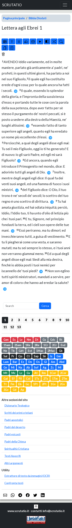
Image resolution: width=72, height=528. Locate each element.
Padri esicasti (12, 434)
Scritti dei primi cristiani (18, 412)
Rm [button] (44, 373)
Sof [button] (36, 367)
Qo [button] (20, 356)
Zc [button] (52, 367)
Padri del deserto (14, 427)
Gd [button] (14, 389)
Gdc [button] (52, 339)
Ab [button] (28, 367)
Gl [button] (45, 362)
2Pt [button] (44, 384)
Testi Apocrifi (12, 456)
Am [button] (53, 362)
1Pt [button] (35, 384)
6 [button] (39, 320)
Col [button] (28, 378)
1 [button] (5, 320)
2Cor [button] (63, 373)
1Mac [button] (39, 350)
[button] (36, 506)
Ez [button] (22, 362)
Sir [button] (44, 356)
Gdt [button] (21, 350)
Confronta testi (13, 483)
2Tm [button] (64, 378)
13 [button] (19, 327)
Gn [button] (5, 367)
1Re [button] (27, 345)
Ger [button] (59, 356)
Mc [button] (13, 373)
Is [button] (51, 356)
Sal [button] (5, 356)
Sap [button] (36, 356)
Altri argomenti (13, 463)
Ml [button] (59, 367)
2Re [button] (36, 345)
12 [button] (12, 327)
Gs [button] (44, 339)
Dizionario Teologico (16, 405)
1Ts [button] (36, 378)
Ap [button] (22, 389)
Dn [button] (30, 362)
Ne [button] (5, 350)
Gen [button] (6, 339)
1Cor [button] (53, 373)
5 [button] (32, 320)
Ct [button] (28, 356)
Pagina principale (14, 18)
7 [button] (46, 320)
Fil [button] (20, 378)
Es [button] (14, 339)
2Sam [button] (17, 345)
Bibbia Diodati (37, 18)
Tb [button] (13, 350)
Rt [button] (60, 339)
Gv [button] (28, 373)
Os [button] (38, 362)
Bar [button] (15, 362)
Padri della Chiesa (15, 441)
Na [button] (20, 367)
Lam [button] (6, 362)
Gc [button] (27, 384)
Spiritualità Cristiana (16, 448)
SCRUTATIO (12, 5)
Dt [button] (36, 339)
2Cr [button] (54, 345)
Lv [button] (21, 339)
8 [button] (53, 320)
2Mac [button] (51, 350)
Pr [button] (12, 356)
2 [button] (12, 320)
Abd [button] (61, 362)
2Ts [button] (45, 378)
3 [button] (19, 320)
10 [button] (67, 320)
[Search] (21, 305)
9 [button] (60, 320)
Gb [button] (60, 350)
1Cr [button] (45, 345)
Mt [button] (5, 373)
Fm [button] (12, 384)
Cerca (45, 306)
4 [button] (26, 320)
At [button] (36, 373)
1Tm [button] (55, 378)
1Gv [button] (53, 384)
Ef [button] (13, 378)
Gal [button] (5, 378)
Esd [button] (63, 345)
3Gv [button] (6, 389)
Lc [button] (21, 373)
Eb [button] (19, 384)
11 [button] (5, 327)
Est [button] (30, 350)
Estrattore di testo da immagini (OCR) (27, 475)
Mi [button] (12, 367)
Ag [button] (44, 367)
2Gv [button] (62, 384)
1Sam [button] (6, 345)
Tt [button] (5, 384)
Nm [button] (29, 339)
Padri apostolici (13, 420)
